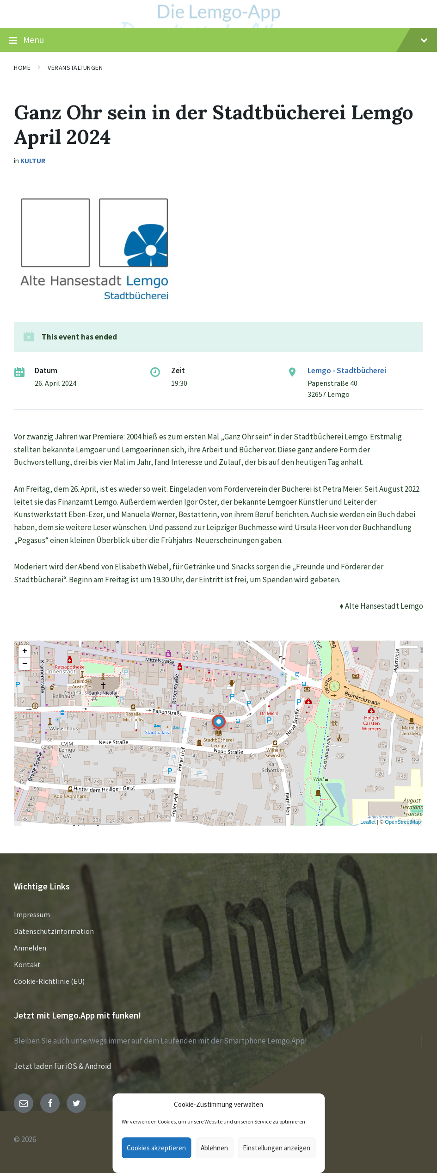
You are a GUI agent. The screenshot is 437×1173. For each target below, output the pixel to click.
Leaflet (367, 822)
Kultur (32, 160)
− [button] (24, 663)
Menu (218, 40)
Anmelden (30, 947)
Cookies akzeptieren (156, 1147)
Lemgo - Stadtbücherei (347, 370)
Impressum (32, 914)
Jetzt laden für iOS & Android (62, 1066)
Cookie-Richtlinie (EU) (49, 981)
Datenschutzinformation (54, 931)
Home (22, 67)
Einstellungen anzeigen (276, 1147)
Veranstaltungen (75, 67)
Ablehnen (214, 1147)
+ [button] (24, 651)
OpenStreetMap (403, 822)
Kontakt (27, 964)
